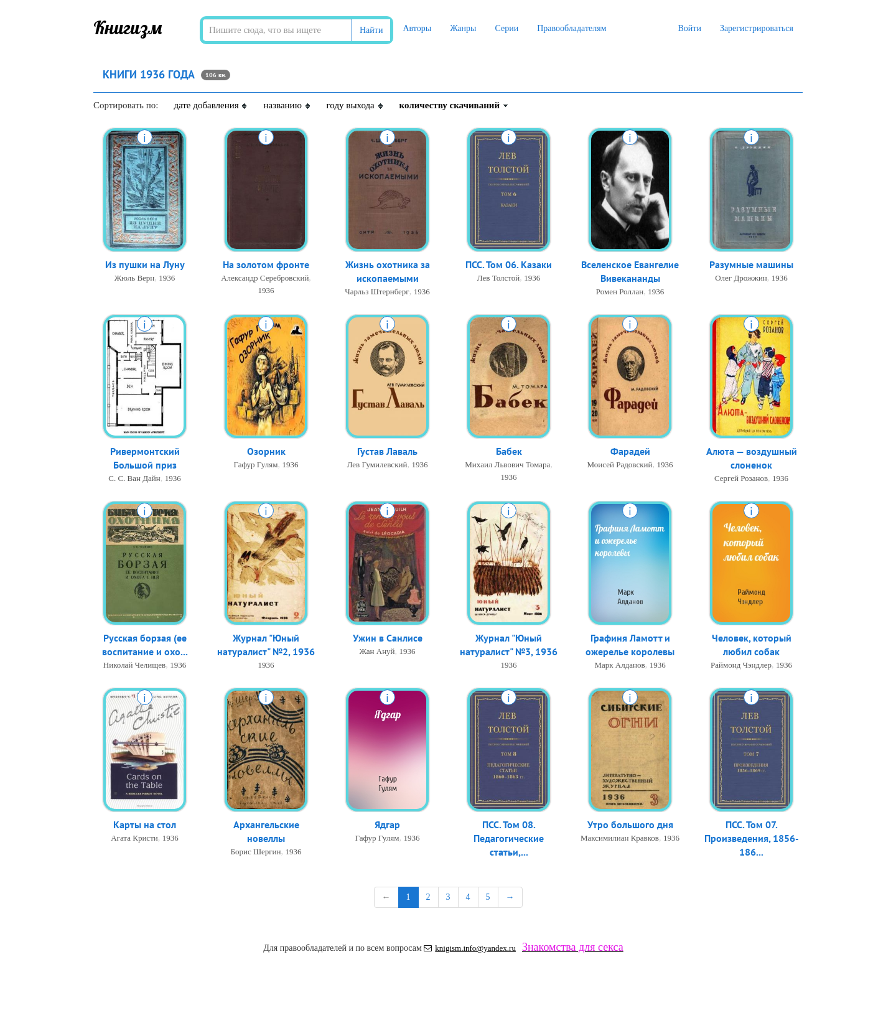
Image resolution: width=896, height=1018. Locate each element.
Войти (689, 28)
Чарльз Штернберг (377, 292)
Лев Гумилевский (377, 465)
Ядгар (387, 825)
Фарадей (630, 452)
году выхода (355, 105)
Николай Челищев (134, 666)
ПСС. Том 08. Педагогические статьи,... (509, 839)
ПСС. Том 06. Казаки (508, 265)
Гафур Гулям (256, 465)
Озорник (266, 452)
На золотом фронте (266, 265)
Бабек (509, 452)
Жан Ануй (376, 651)
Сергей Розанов (741, 479)
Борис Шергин (255, 852)
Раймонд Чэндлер (741, 666)
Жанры (463, 28)
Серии (506, 28)
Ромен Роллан (619, 292)
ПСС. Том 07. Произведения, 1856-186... (751, 839)
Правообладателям (571, 28)
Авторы (417, 28)
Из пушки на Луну (145, 265)
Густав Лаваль (387, 452)
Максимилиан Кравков (620, 838)
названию (286, 105)
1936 (167, 278)
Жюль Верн (134, 278)
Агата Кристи (134, 838)
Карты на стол (144, 825)
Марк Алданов (619, 666)
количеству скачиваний (454, 105)
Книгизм (127, 27)
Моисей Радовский (620, 465)
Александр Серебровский (265, 278)
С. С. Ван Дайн (134, 479)
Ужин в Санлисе (387, 638)
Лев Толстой (498, 278)
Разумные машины (751, 265)
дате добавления (211, 105)
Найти (371, 30)
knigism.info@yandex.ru (470, 948)
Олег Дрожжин (741, 278)
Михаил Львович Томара (507, 465)
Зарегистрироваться (756, 28)
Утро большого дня (630, 825)
